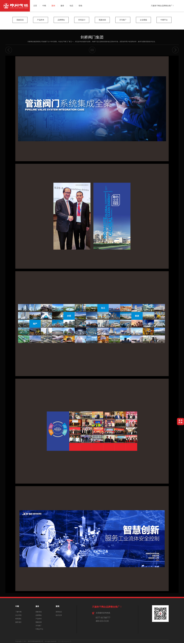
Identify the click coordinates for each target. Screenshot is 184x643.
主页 (35, 6)
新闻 (57, 606)
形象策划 (20, 20)
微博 (181, 3)
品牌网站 (61, 20)
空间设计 (81, 20)
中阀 (44, 6)
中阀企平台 (39, 629)
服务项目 (18, 622)
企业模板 (143, 20)
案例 (53, 6)
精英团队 (18, 619)
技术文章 (59, 615)
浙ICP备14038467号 (64, 641)
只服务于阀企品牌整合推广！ (162, 6)
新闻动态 (59, 612)
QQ (181, 9)
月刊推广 (122, 20)
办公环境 (18, 615)
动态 (71, 6)
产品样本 (40, 20)
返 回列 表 (181, 421)
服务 (62, 6)
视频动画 (102, 20)
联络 (80, 6)
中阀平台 (164, 20)
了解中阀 (18, 612)
